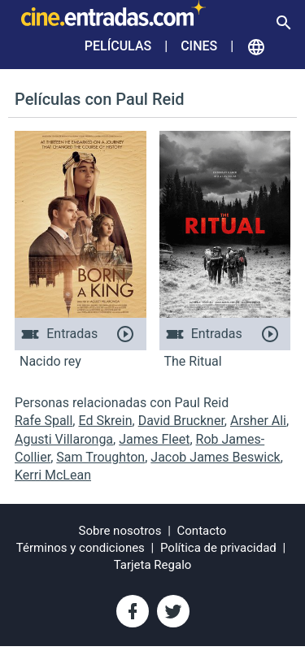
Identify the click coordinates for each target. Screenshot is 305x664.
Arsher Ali (258, 420)
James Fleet (154, 439)
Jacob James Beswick (215, 457)
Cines (199, 46)
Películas (118, 46)
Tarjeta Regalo (153, 565)
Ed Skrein (105, 420)
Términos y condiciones (80, 547)
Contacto (202, 530)
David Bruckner (181, 420)
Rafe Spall (43, 420)
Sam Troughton (100, 457)
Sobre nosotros (120, 530)
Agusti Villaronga (64, 439)
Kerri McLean (53, 475)
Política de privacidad (218, 547)
